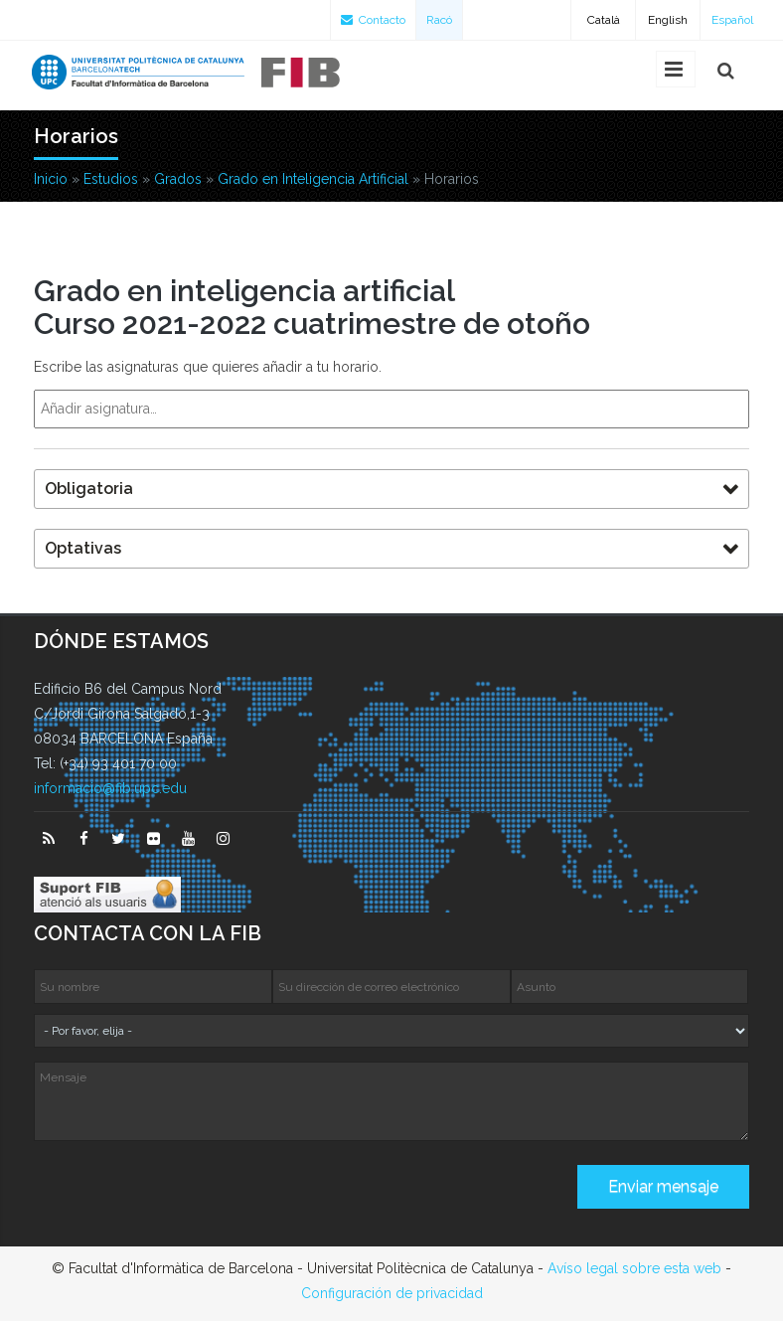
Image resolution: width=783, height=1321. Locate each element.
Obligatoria (89, 488)
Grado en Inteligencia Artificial (313, 179)
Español (732, 20)
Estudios (110, 179)
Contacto (373, 20)
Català (603, 20)
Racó (439, 20)
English (668, 20)
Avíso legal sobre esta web (634, 1268)
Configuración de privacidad (392, 1293)
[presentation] (185, 1194)
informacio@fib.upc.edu (110, 788)
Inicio (51, 179)
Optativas (83, 548)
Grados (178, 179)
